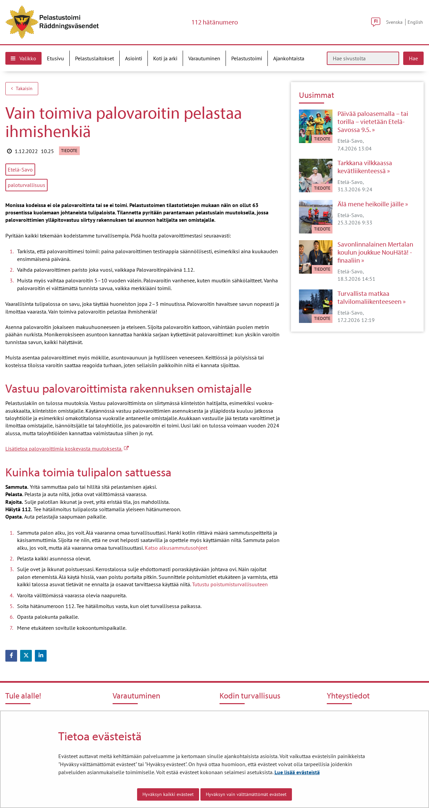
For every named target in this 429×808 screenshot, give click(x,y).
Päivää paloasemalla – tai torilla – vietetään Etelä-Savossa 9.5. (373, 122)
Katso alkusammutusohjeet (176, 547)
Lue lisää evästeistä (297, 772)
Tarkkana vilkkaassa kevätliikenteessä (365, 167)
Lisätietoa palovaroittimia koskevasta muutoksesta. (67, 448)
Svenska (394, 22)
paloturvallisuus (26, 185)
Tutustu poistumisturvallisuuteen (230, 584)
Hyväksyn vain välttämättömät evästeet (246, 794)
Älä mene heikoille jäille (371, 204)
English (415, 22)
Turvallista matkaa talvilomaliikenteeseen (370, 297)
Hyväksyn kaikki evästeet (168, 794)
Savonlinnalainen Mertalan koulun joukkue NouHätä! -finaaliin (375, 252)
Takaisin (22, 88)
